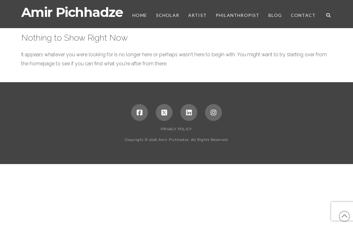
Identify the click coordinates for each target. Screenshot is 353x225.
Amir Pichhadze (72, 12)
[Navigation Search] (326, 14)
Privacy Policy (176, 129)
